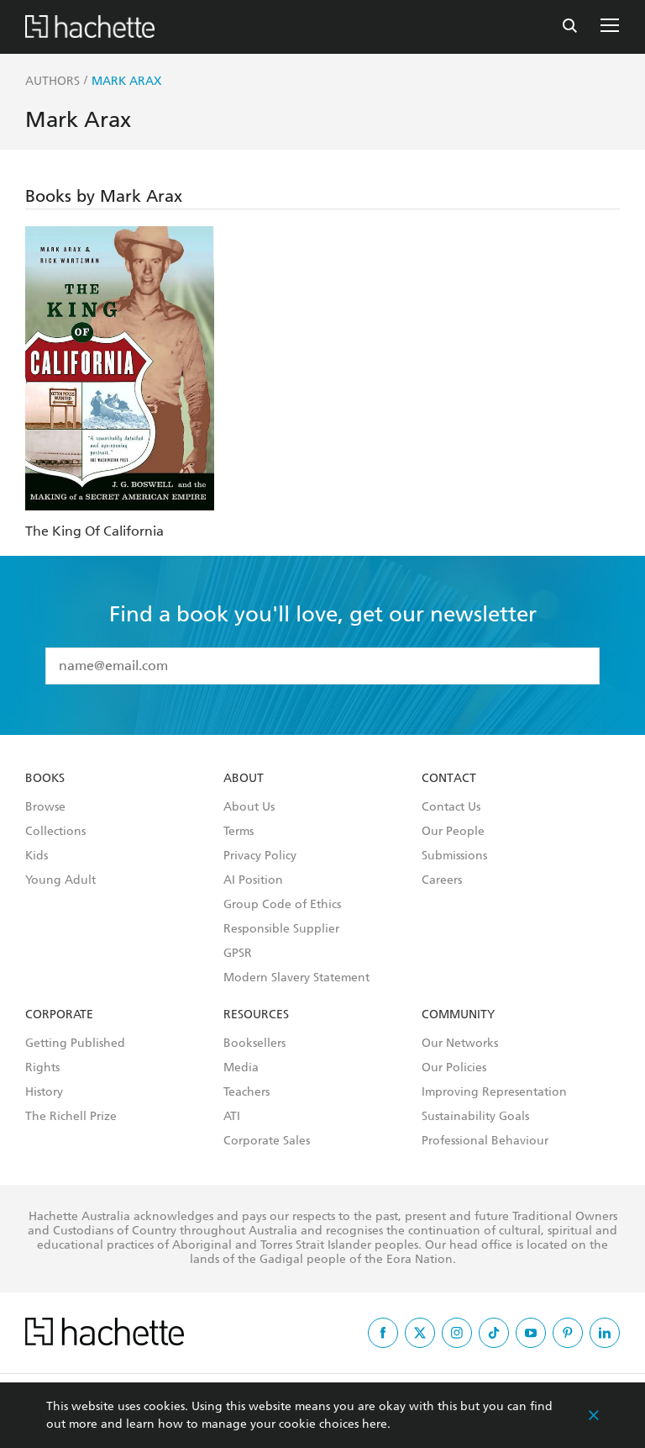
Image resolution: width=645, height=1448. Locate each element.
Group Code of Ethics (282, 905)
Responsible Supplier (281, 929)
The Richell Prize (71, 1117)
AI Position (253, 880)
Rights (42, 1068)
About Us (249, 807)
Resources (256, 1015)
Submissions (454, 856)
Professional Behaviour (485, 1141)
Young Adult (60, 880)
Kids (36, 856)
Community (458, 1015)
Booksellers (254, 1043)
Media (241, 1068)
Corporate (59, 1015)
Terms (238, 832)
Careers (442, 880)
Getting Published (75, 1043)
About (243, 779)
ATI (231, 1117)
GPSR (237, 953)
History (44, 1092)
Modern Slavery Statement (296, 978)
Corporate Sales (266, 1141)
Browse (45, 807)
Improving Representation (494, 1092)
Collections (55, 832)
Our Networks (460, 1043)
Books (45, 779)
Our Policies (454, 1068)
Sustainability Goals (475, 1117)
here (374, 1424)
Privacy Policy (259, 856)
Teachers (246, 1092)
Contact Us (451, 807)
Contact (449, 779)
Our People (453, 832)
